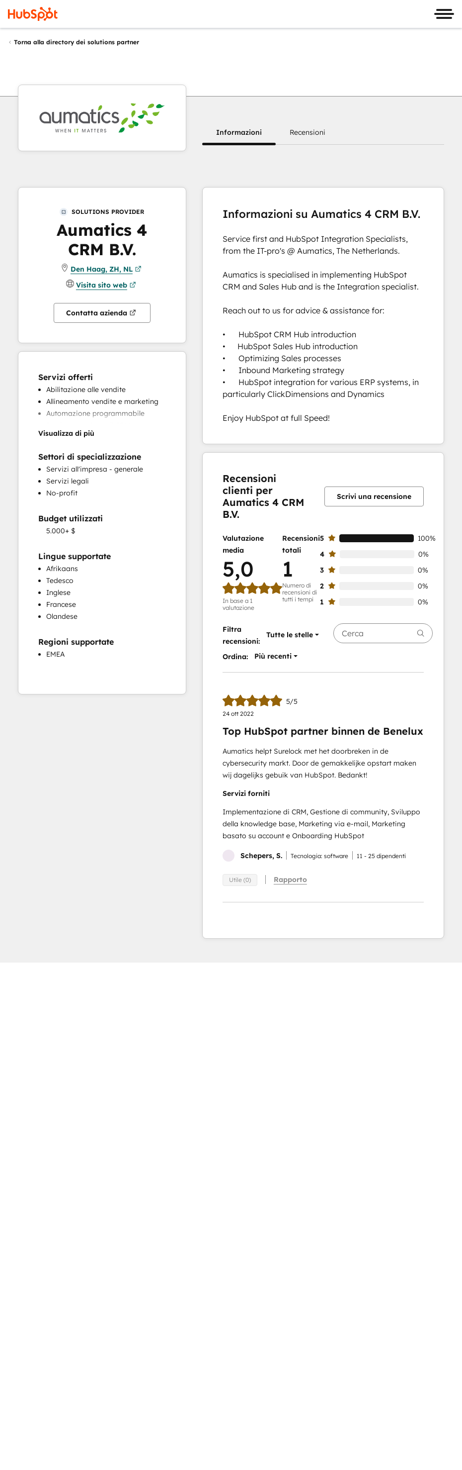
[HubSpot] (33, 13)
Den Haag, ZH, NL (106, 269)
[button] (239, 132)
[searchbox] (383, 633)
